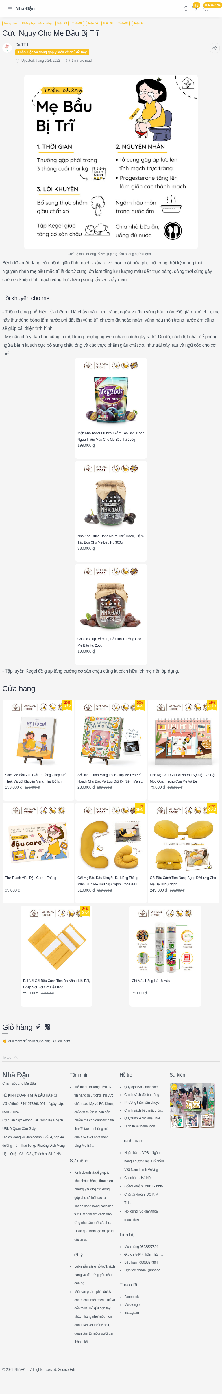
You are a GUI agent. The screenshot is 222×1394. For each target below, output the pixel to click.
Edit (86, 1384)
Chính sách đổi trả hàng (144, 1076)
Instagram (133, 1310)
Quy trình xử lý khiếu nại (144, 1100)
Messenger (134, 1302)
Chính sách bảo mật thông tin (144, 1092)
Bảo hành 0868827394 (144, 1259)
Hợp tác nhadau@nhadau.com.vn (143, 1268)
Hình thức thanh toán (143, 1107)
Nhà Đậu (25, 8)
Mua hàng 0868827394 (143, 1245)
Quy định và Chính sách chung (144, 1069)
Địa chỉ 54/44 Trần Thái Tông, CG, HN (144, 1253)
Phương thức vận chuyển (144, 1084)
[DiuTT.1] (25, 44)
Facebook (133, 1294)
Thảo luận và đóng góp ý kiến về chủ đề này (55, 52)
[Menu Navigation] (10, 9)
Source (75, 1384)
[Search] (186, 9)
